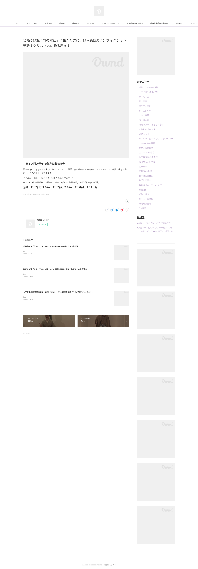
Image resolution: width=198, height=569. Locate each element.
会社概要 (103, 23)
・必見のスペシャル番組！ (149, 87)
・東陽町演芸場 (144, 204)
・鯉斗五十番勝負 (145, 199)
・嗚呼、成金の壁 (145, 148)
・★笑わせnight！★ (146, 129)
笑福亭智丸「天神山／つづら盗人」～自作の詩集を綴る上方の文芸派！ (51, 246)
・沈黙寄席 (142, 166)
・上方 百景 (143, 115)
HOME (29, 23)
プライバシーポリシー (124, 23)
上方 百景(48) (27, 194)
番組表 (75, 23)
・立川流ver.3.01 (144, 171)
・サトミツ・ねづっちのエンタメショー (155, 139)
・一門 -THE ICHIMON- (147, 92)
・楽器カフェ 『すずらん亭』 (150, 125)
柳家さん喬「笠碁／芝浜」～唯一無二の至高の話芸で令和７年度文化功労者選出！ (56, 269)
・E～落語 (141, 208)
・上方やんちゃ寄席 (146, 143)
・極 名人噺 (143, 120)
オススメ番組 (45, 23)
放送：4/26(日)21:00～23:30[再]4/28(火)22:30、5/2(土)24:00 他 (45, 297)
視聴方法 (61, 23)
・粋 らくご (143, 97)
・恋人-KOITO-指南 (146, 152)
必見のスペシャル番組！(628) (41, 194)
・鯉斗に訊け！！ (145, 194)
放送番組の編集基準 (148, 23)
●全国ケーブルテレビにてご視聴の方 (153, 223)
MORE (166, 23)
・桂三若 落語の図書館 (147, 157)
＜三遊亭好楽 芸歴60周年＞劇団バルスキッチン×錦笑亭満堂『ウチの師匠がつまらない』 (58, 292)
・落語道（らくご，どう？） (150, 185)
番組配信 (89, 23)
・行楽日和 (142, 190)
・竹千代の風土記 (145, 176)
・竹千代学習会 (144, 180)
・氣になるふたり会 (146, 162)
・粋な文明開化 (144, 106)
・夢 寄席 (142, 101)
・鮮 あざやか (144, 111)
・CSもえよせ (143, 134)
